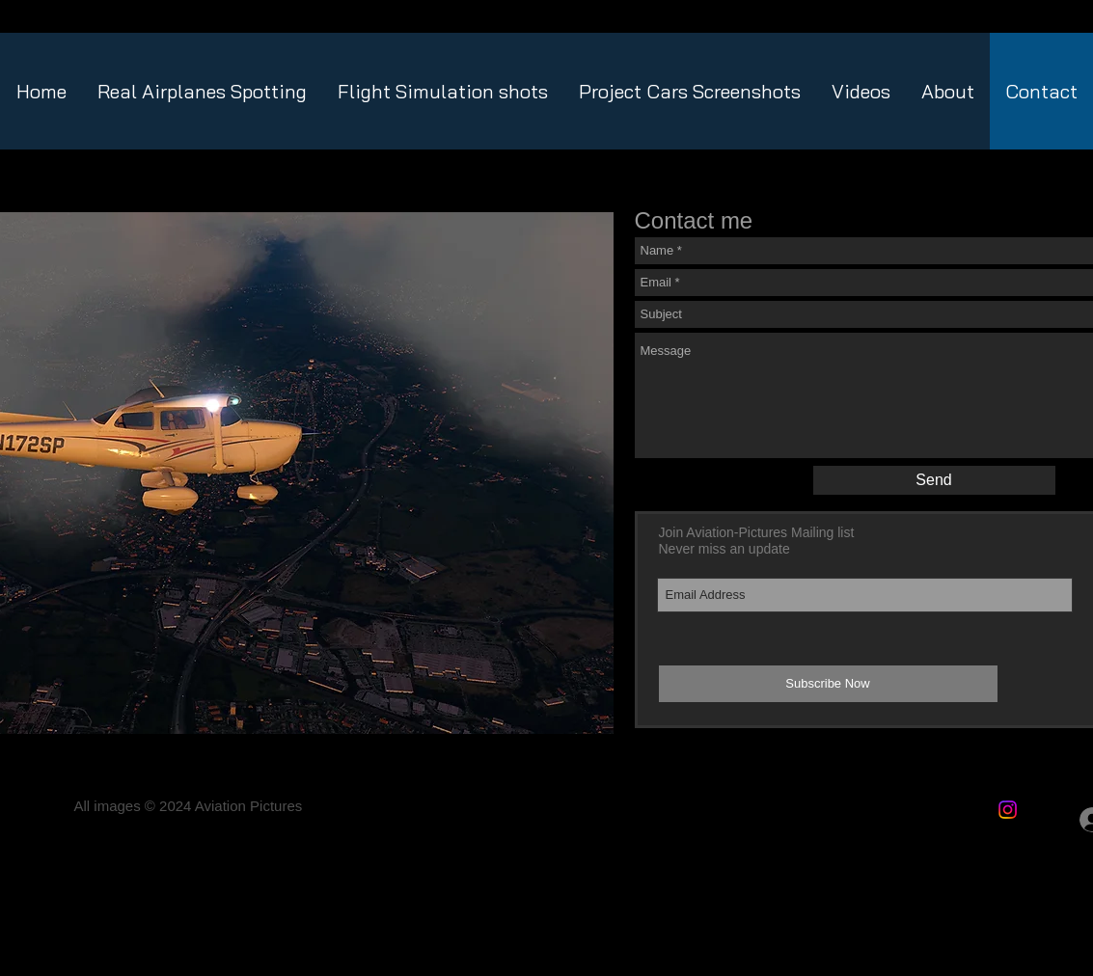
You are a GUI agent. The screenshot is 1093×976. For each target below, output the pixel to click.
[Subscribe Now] (828, 683)
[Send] (934, 480)
